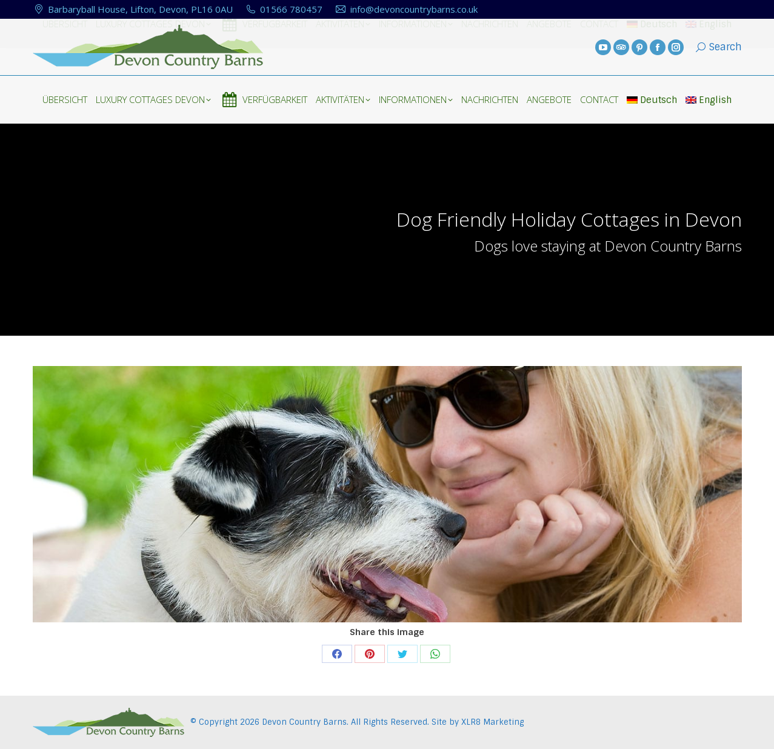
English (709, 100)
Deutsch (652, 100)
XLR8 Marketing (492, 722)
